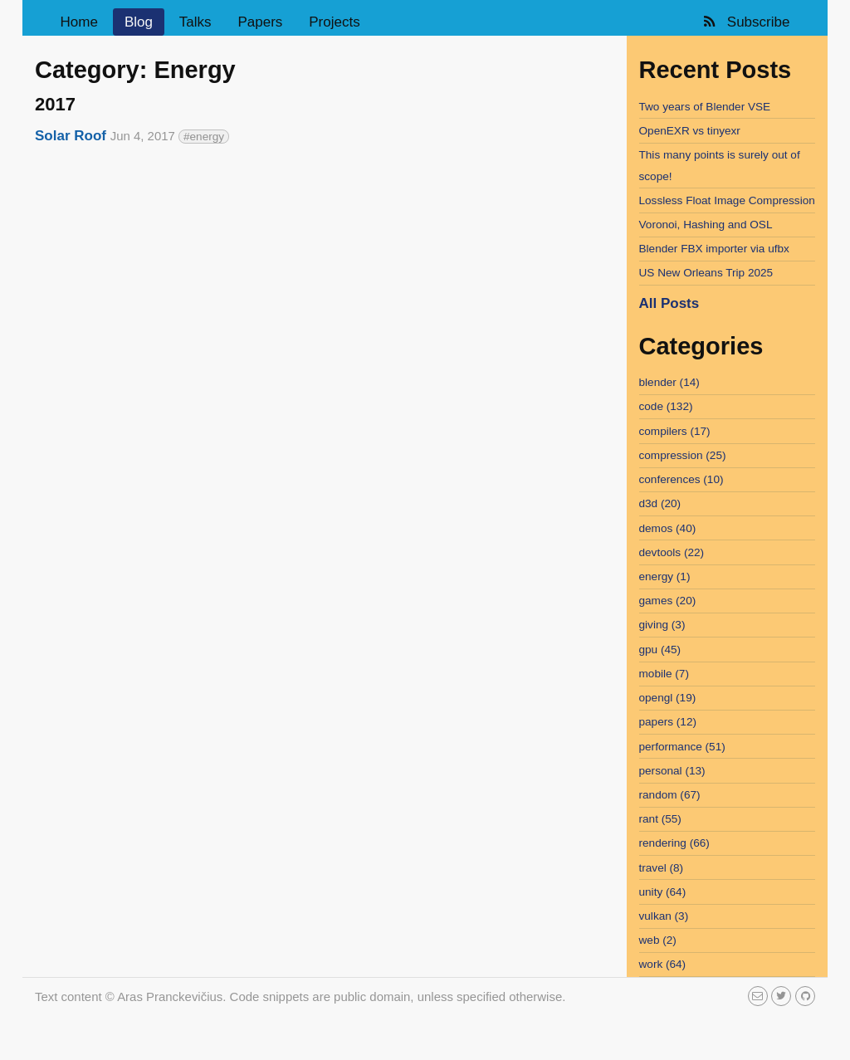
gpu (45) (660, 649)
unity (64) (662, 892)
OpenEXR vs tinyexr (689, 131)
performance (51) (682, 746)
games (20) (667, 600)
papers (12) (668, 722)
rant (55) (660, 819)
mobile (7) (664, 673)
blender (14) (669, 382)
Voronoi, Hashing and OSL (706, 224)
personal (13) (672, 770)
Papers (259, 22)
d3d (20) (660, 503)
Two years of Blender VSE (705, 106)
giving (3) (662, 624)
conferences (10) (681, 479)
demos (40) (667, 528)
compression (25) (682, 455)
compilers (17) (675, 431)
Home (79, 22)
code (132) (666, 406)
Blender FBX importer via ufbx (714, 248)
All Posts (669, 303)
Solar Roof (70, 136)
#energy (203, 136)
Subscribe (745, 22)
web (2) (658, 940)
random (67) (670, 795)
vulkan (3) (664, 916)
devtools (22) (672, 552)
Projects (334, 22)
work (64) (662, 964)
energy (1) (665, 576)
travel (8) (661, 868)
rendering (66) (674, 843)
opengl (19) (667, 697)
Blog (139, 22)
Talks (195, 22)
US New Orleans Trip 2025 (706, 272)
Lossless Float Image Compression (727, 200)
